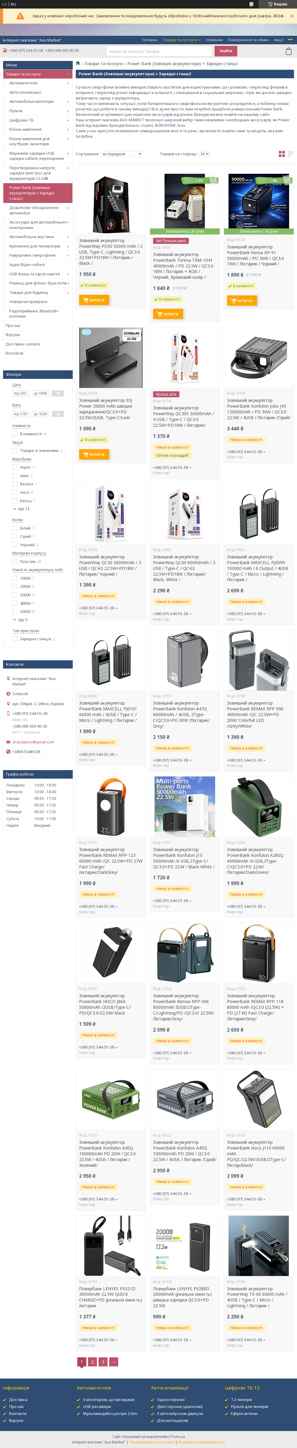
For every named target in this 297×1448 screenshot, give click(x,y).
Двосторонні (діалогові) (180, 1406)
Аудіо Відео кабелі (27, 264)
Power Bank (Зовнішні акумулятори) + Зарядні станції (31, 193)
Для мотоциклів (172, 1420)
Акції (279, 39)
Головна (149, 39)
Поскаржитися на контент (151, 1442)
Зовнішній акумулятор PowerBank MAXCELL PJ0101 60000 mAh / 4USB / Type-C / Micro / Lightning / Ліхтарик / (108, 711)
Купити (97, 300)
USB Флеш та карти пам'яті (34, 274)
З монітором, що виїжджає (109, 1399)
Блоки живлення (25, 129)
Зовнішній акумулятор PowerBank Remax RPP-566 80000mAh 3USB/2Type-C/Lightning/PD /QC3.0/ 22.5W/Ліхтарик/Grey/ (183, 1007)
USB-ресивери (97, 1406)
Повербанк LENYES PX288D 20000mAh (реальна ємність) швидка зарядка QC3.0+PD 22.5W (182, 1297)
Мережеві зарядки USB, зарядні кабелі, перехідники (36, 155)
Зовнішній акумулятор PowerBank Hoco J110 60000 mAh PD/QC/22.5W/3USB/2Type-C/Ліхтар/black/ (256, 1154)
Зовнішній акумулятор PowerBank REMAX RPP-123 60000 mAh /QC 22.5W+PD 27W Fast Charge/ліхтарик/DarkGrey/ (110, 861)
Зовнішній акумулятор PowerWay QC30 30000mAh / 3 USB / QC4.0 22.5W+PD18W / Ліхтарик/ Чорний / (110, 565)
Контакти (14, 353)
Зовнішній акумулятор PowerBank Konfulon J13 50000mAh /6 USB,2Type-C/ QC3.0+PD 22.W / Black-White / (184, 858)
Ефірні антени (244, 1413)
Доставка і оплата (23, 344)
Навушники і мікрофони (32, 255)
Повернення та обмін (248, 39)
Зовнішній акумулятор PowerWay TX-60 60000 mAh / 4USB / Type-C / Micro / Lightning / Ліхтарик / (257, 1297)
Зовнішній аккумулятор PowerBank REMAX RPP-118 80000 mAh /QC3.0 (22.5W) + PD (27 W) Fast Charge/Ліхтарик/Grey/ (255, 1007)
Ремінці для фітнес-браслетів (38, 283)
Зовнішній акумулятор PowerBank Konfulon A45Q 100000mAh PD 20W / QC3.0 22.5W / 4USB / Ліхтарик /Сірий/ (184, 1151)
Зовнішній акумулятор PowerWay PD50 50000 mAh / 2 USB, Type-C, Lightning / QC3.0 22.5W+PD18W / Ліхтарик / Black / (110, 252)
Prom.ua (177, 1436)
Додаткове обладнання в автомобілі (33, 210)
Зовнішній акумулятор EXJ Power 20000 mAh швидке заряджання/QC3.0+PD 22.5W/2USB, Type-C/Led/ (105, 409)
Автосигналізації (25, 92)
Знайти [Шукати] (225, 51)
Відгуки (13, 334)
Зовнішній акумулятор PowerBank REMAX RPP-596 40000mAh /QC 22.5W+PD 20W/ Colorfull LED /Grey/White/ (255, 714)
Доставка (18, 1399)
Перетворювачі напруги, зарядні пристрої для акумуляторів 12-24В (32, 173)
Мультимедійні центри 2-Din (110, 1413)
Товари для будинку (28, 292)
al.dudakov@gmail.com (33, 742)
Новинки (214, 39)
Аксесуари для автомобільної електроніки (38, 224)
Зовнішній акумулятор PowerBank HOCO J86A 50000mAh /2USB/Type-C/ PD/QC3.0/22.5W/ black (105, 1004)
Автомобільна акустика (31, 236)
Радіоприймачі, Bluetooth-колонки (34, 313)
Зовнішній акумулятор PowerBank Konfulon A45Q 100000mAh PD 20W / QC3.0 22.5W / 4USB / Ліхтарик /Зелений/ (107, 1154)
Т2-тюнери (241, 1399)
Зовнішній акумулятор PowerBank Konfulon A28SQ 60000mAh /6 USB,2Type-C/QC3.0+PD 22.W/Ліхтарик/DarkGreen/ (255, 861)
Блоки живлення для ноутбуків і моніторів (29, 141)
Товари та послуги (179, 39)
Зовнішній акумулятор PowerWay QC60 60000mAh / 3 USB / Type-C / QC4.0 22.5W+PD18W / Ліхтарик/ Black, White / (184, 568)
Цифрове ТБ (21, 120)
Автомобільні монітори (31, 101)
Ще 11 (24, 509)
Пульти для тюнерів (249, 1406)
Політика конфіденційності (201, 1442)
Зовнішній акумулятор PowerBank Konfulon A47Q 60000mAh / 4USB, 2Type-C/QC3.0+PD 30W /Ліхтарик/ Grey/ (181, 714)
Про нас (13, 325)
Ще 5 (23, 620)
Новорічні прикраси (28, 301)
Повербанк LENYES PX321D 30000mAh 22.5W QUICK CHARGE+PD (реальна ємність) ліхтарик (110, 1297)
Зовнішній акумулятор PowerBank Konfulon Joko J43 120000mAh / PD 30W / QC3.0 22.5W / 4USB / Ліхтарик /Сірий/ (258, 409)
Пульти (15, 110)
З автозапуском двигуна (180, 1413)
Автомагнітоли (23, 83)
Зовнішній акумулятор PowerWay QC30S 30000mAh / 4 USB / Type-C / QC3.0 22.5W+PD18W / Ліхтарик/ (183, 416)
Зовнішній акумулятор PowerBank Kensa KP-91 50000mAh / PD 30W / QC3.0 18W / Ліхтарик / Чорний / (255, 255)
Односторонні (171, 1399)
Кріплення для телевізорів (34, 246)
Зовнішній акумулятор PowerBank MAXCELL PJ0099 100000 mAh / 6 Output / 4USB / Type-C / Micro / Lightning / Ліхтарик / (257, 568)
